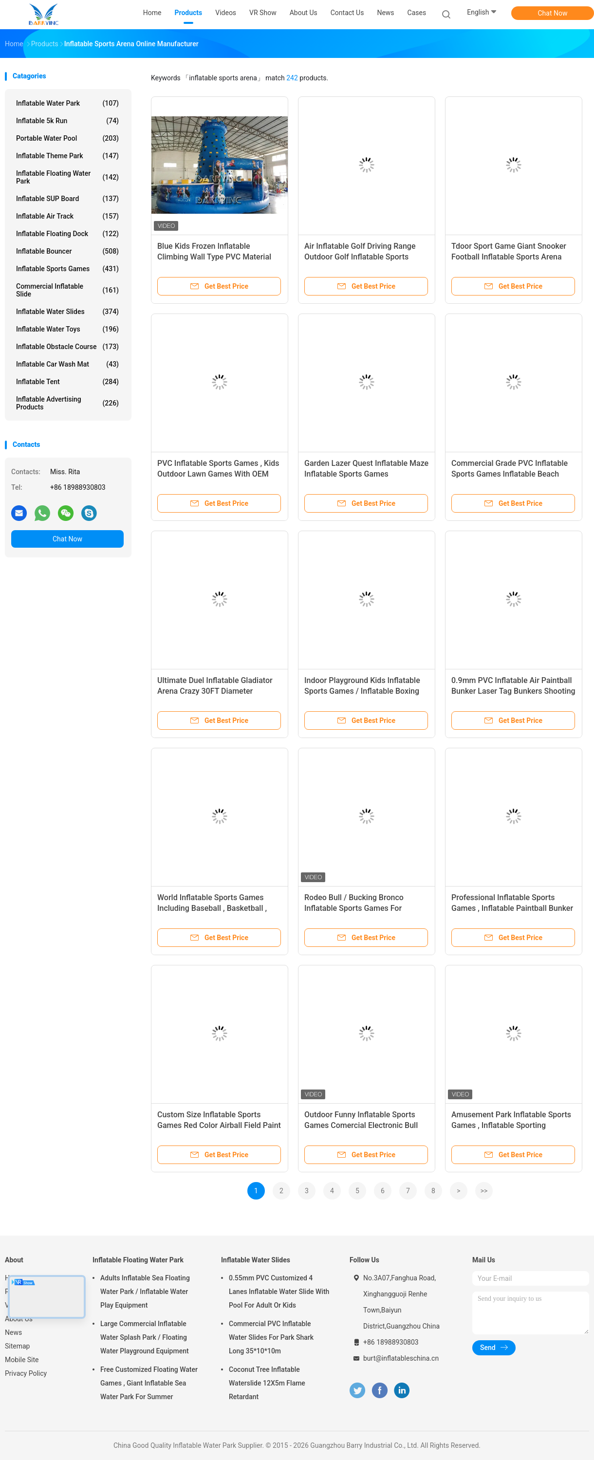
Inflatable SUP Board (67, 198)
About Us (19, 1319)
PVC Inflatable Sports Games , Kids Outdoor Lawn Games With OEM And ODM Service (218, 474)
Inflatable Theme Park (67, 156)
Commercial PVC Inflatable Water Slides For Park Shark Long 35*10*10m (271, 1337)
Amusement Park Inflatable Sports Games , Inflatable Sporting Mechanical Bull (511, 1125)
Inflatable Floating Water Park (67, 177)
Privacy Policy (26, 1373)
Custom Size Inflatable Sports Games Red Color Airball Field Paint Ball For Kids (219, 1125)
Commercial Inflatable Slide (67, 290)
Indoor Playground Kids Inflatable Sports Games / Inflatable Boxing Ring (362, 691)
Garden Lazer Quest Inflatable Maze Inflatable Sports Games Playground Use (366, 474)
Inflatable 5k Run (67, 121)
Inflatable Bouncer (67, 251)
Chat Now (553, 13)
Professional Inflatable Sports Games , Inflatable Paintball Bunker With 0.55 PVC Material (512, 908)
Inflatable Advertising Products (67, 403)
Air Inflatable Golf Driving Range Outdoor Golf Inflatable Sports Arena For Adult (360, 256)
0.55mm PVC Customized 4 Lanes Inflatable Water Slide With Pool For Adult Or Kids (279, 1291)
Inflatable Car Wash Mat (67, 364)
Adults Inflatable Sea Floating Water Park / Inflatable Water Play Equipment (145, 1291)
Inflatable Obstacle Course (67, 346)
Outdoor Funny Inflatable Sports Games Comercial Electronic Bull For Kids (361, 1125)
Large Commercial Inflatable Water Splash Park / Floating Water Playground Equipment (144, 1337)
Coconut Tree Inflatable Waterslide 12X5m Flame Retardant (267, 1383)
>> (484, 1191)
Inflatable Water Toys (67, 329)
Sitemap (17, 1346)
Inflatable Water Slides (67, 311)
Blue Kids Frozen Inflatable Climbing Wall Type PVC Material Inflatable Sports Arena (214, 256)
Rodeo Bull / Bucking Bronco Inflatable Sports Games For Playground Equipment (354, 908)
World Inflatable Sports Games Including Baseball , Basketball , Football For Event (212, 908)
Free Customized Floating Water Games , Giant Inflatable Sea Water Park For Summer (149, 1383)
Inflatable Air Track (67, 216)
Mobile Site (22, 1360)
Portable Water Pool (67, 138)
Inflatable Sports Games (67, 269)
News (13, 1332)
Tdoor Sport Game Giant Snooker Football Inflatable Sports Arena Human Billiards (508, 256)
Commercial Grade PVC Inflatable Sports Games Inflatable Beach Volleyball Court (509, 474)
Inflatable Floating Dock (67, 234)
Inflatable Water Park (67, 103)
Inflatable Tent (67, 382)
